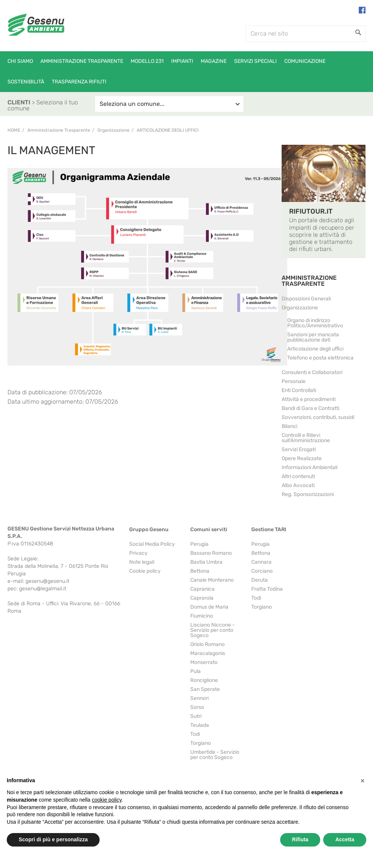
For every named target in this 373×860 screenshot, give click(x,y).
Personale (294, 381)
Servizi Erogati (299, 449)
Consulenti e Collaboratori (312, 372)
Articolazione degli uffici (167, 130)
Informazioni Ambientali (309, 467)
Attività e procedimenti (309, 399)
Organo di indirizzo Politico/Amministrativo (315, 323)
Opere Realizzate (302, 458)
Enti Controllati (299, 390)
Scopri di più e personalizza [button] (53, 839)
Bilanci (289, 426)
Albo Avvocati (298, 485)
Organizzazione (300, 307)
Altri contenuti (298, 476)
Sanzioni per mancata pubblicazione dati (313, 337)
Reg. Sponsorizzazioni (308, 494)
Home (13, 130)
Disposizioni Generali (306, 299)
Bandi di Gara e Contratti (310, 408)
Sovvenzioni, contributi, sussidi (318, 417)
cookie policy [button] (106, 800)
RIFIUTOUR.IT (311, 211)
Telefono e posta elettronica (320, 358)
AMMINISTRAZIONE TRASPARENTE (309, 280)
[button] (363, 781)
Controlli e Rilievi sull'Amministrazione (306, 438)
